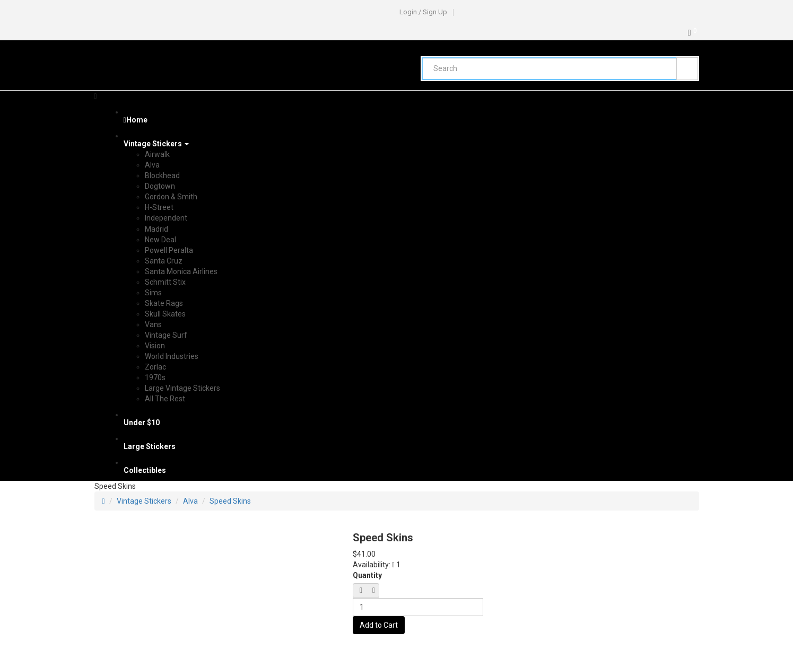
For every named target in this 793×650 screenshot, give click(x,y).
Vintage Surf (166, 335)
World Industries (171, 356)
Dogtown (160, 186)
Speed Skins (230, 501)
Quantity (367, 575)
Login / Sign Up (423, 12)
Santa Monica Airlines (181, 271)
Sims (153, 292)
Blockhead (162, 175)
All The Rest (165, 398)
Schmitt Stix (165, 282)
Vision (155, 345)
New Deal (160, 239)
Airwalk (157, 154)
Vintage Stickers (144, 501)
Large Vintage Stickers (182, 388)
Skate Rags (164, 303)
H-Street (159, 207)
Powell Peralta (169, 250)
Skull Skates (165, 314)
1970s (155, 377)
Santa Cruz (163, 261)
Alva (152, 165)
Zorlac (155, 367)
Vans (153, 324)
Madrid (156, 229)
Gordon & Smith (171, 196)
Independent (166, 218)
